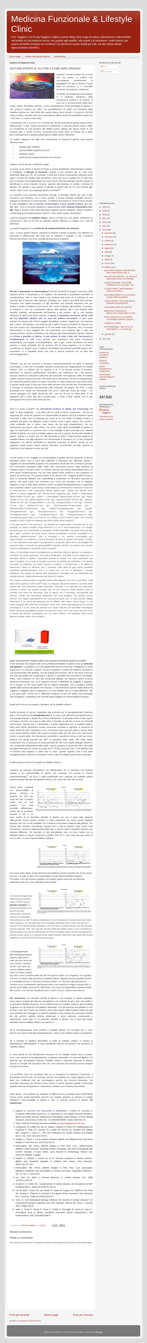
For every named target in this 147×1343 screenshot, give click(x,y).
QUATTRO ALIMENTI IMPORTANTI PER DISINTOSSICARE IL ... (119, 271)
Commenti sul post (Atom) (29, 1321)
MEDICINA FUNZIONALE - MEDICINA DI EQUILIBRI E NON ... (120, 312)
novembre (109, 237)
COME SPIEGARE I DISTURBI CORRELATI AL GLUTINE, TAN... (119, 284)
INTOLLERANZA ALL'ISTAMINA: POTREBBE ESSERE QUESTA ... (120, 318)
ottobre (108, 241)
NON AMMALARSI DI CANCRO (118, 307)
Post (104, 67)
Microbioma (59, 56)
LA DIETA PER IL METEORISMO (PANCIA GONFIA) (118, 290)
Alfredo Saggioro (106, 411)
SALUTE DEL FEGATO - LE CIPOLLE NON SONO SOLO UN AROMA (120, 277)
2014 (104, 230)
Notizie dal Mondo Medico (37, 56)
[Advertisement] (117, 97)
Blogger (99, 1332)
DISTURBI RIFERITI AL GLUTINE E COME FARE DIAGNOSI (119, 296)
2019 (104, 211)
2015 (104, 226)
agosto (108, 248)
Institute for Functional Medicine (104, 355)
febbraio (108, 267)
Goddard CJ (21, 1184)
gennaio (108, 334)
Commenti (106, 71)
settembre (109, 244)
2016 (104, 222)
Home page (15, 56)
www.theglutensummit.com (72, 1123)
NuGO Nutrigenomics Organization (105, 368)
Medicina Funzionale (104, 362)
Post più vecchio (83, 1314)
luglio (107, 252)
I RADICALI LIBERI (112, 323)
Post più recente (19, 1314)
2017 (104, 218)
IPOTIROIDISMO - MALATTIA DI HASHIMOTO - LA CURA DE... (118, 328)
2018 (104, 215)
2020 (104, 207)
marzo (108, 263)
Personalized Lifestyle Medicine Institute (107, 376)
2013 (104, 339)
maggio (108, 256)
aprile (107, 259)
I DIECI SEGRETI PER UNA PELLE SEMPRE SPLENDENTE (119, 302)
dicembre (109, 233)
